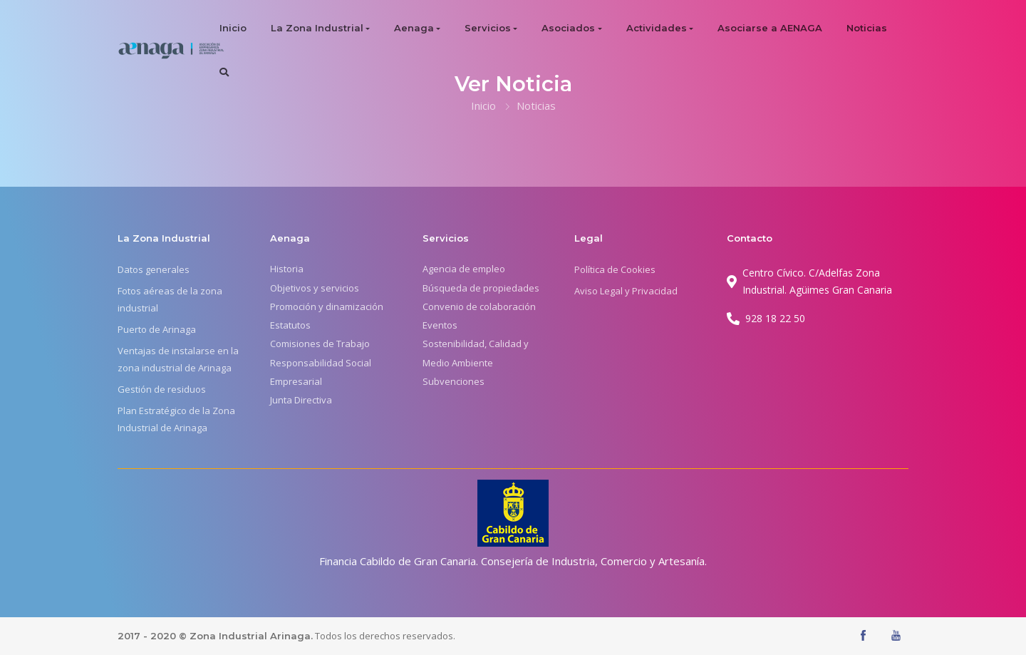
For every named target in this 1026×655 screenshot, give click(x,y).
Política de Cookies (615, 269)
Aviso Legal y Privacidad (626, 290)
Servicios (488, 27)
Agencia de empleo (464, 268)
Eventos (440, 325)
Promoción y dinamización (326, 306)
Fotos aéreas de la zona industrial (170, 299)
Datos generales (154, 269)
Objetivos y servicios (314, 288)
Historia (287, 268)
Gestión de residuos (162, 389)
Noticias (866, 27)
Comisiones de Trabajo (320, 343)
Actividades (656, 27)
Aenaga (414, 27)
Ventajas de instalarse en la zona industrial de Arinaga (178, 359)
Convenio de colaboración (479, 306)
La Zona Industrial (317, 27)
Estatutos (290, 325)
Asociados (568, 27)
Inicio (233, 27)
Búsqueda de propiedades (481, 288)
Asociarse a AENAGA (769, 27)
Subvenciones (453, 381)
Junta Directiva (301, 399)
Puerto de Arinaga (157, 329)
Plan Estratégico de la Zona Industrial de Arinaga (176, 419)
